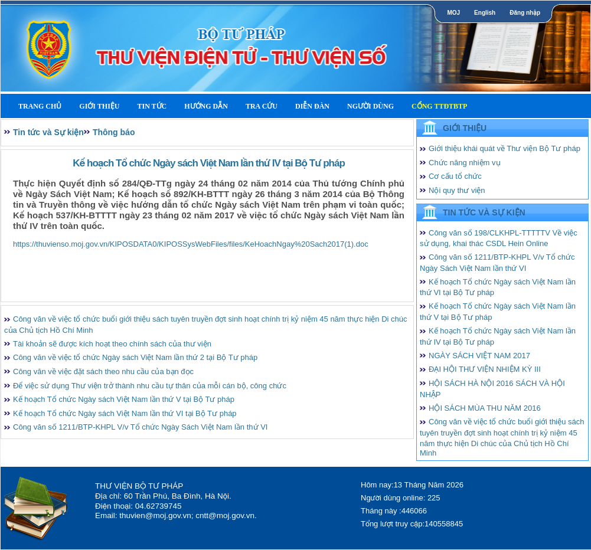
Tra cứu (261, 106)
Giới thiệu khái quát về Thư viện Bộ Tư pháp (504, 148)
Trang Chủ (39, 106)
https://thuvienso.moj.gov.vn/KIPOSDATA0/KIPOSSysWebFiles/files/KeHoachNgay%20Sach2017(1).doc (190, 244)
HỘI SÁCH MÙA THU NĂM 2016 (485, 408)
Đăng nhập (525, 12)
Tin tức (151, 106)
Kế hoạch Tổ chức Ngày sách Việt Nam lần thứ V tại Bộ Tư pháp (123, 399)
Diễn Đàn (312, 106)
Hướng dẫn (206, 106)
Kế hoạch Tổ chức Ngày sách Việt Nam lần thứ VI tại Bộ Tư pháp (125, 413)
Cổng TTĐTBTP (439, 106)
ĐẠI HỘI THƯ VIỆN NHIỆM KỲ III (485, 369)
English (484, 12)
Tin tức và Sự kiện (48, 132)
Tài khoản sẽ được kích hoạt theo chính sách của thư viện (112, 343)
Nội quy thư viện (457, 190)
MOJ (453, 12)
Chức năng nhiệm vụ (465, 162)
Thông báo (114, 132)
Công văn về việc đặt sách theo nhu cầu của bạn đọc (103, 371)
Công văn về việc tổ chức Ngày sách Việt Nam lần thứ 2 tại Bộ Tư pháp (135, 357)
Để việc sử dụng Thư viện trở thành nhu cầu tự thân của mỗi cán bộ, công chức (149, 385)
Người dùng (370, 106)
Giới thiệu (99, 106)
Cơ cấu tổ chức (455, 176)
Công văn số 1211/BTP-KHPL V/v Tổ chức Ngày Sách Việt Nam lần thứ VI (140, 427)
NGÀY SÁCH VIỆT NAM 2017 (479, 355)
